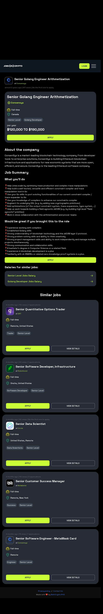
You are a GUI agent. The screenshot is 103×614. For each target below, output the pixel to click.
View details (73, 348)
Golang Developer (33, 120)
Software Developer (17, 390)
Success (11, 505)
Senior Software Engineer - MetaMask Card (46, 538)
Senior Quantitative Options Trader (40, 309)
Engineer (11, 562)
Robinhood (22, 371)
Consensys (21, 83)
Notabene (22, 485)
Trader (10, 333)
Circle (20, 428)
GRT (19, 313)
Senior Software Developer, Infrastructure (45, 366)
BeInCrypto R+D (58, 594)
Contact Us (58, 591)
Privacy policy (44, 591)
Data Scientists (15, 448)
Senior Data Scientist (31, 424)
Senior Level (14, 120)
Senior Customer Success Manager (40, 481)
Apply (50, 137)
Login (84, 66)
